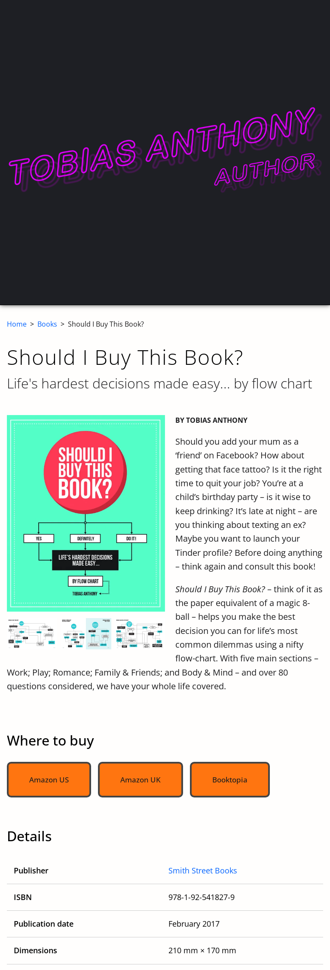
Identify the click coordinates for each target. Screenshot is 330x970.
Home (17, 324)
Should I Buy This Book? (106, 324)
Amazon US (49, 780)
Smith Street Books (202, 870)
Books (47, 324)
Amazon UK (140, 780)
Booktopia (230, 780)
